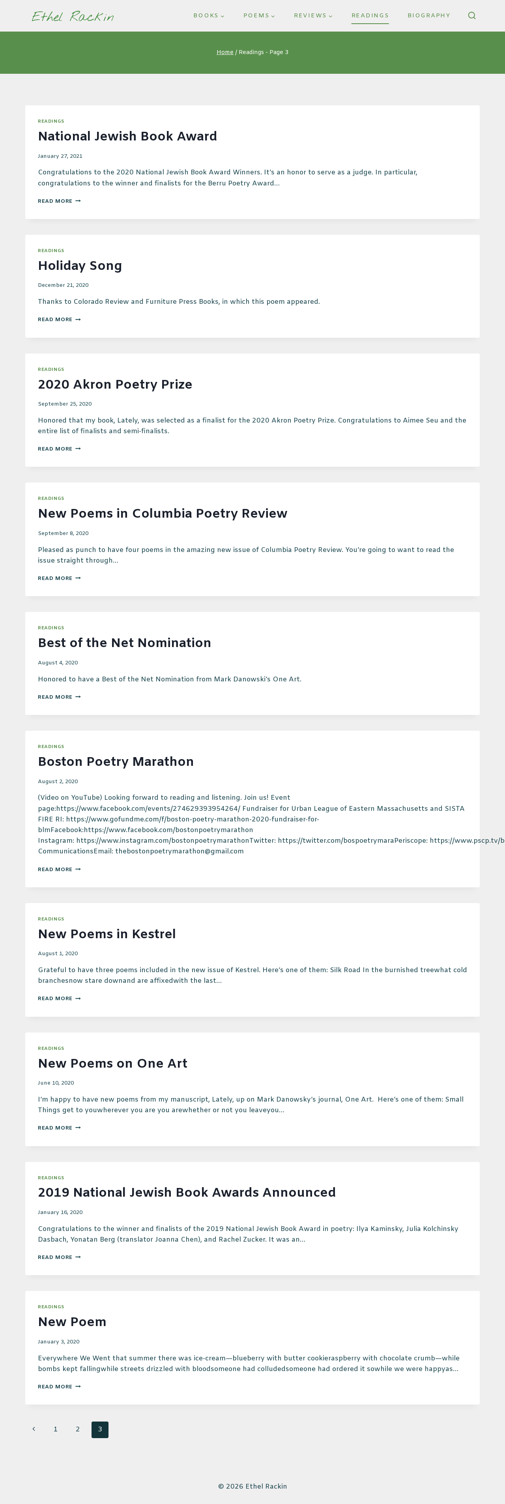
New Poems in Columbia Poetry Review (163, 514)
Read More (59, 201)
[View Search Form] (472, 16)
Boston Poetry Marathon (116, 762)
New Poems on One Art (112, 1064)
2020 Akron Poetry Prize (115, 385)
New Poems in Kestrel (107, 934)
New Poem (72, 1322)
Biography (429, 16)
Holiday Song (80, 266)
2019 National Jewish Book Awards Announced (187, 1193)
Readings (370, 16)
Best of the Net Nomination (124, 643)
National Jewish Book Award (127, 137)
